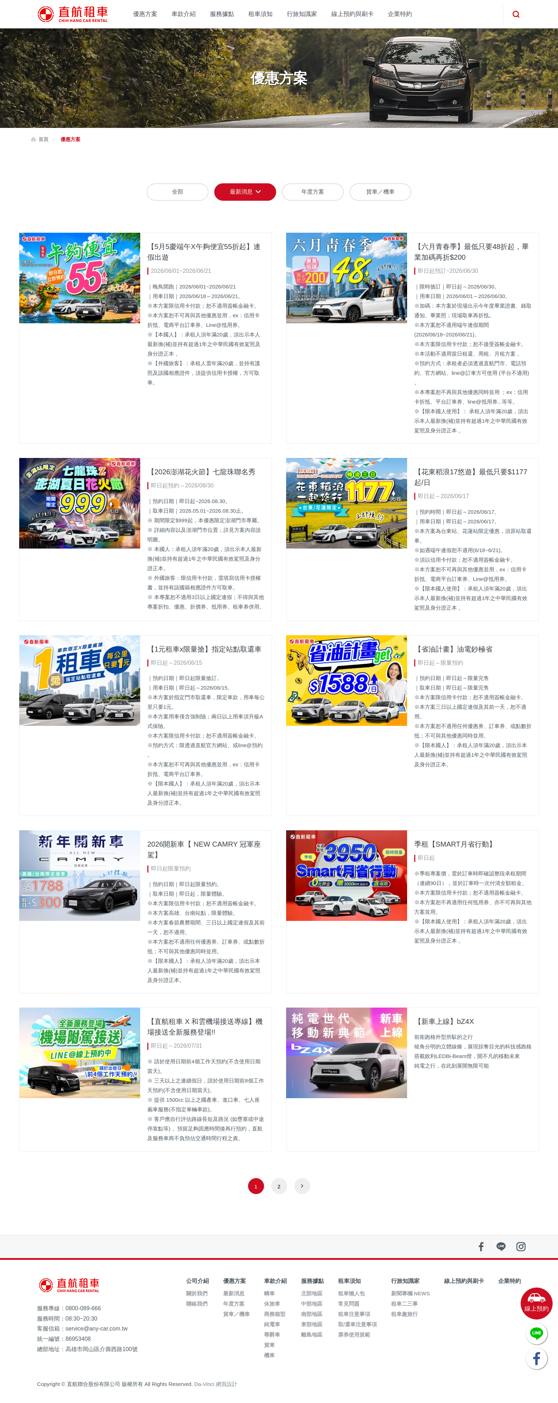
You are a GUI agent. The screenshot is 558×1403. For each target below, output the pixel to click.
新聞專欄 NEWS (410, 1293)
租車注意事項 (354, 1314)
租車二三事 (404, 1304)
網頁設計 (226, 1384)
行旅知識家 (302, 14)
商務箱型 (274, 1314)
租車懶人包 (351, 1293)
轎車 (269, 1293)
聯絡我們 (196, 1304)
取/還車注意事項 (357, 1324)
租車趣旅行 (404, 1314)
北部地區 (311, 1293)
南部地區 (311, 1314)
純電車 (272, 1324)
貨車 (269, 1345)
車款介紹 (184, 14)
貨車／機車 (380, 192)
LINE (536, 1333)
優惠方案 (145, 14)
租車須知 (260, 14)
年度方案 (312, 192)
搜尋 (515, 14)
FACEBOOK (536, 1358)
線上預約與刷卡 (352, 14)
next (302, 1186)
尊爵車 (272, 1335)
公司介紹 (197, 1281)
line (501, 1247)
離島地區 (311, 1335)
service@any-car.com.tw (96, 1329)
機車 (269, 1355)
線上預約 (537, 1308)
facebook (481, 1247)
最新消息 (241, 192)
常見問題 (348, 1304)
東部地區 (311, 1324)
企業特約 (400, 14)
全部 (177, 192)
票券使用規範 (354, 1335)
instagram (521, 1247)
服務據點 (222, 14)
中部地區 (311, 1304)
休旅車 (272, 1304)
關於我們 (196, 1293)
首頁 (43, 139)
